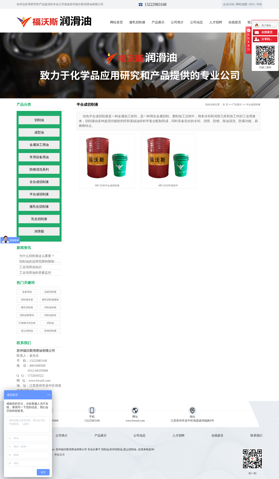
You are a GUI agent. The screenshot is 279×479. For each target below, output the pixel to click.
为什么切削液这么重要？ (36, 256)
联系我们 (256, 435)
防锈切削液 (50, 330)
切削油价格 (50, 307)
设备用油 (27, 291)
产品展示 (158, 22)
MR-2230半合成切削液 (107, 185)
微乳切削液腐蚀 (50, 299)
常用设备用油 (39, 157)
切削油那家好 (27, 315)
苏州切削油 (116, 449)
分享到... (266, 39)
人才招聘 (215, 22)
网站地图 (241, 4)
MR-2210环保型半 (168, 185)
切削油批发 (50, 315)
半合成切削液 (39, 194)
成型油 (39, 132)
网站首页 (116, 22)
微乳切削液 (137, 22)
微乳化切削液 (39, 206)
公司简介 (177, 22)
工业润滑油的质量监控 (35, 272)
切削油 (39, 120)
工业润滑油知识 (30, 267)
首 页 (225, 104)
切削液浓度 (27, 299)
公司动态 (196, 22)
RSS (251, 4)
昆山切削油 (27, 330)
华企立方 (59, 454)
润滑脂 (39, 231)
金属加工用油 (39, 144)
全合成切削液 (39, 182)
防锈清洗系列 (39, 169)
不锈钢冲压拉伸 (27, 323)
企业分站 (228, 4)
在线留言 (234, 22)
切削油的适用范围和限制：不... (41, 261)
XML (259, 4)
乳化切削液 (39, 219)
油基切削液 (50, 291)
